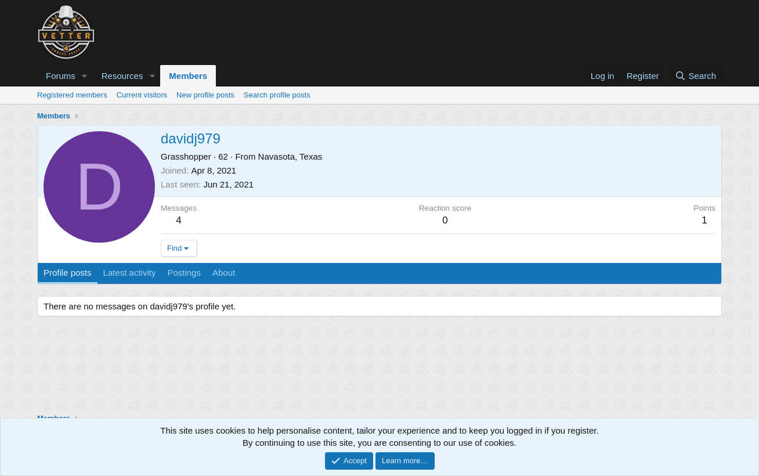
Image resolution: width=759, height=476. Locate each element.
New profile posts (205, 95)
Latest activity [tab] (129, 272)
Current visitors (142, 95)
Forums (60, 76)
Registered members (72, 95)
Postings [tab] (184, 272)
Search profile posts (277, 95)
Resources (122, 76)
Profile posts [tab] (68, 272)
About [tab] (223, 272)
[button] (85, 75)
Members (188, 76)
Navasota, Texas (290, 156)
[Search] (695, 75)
